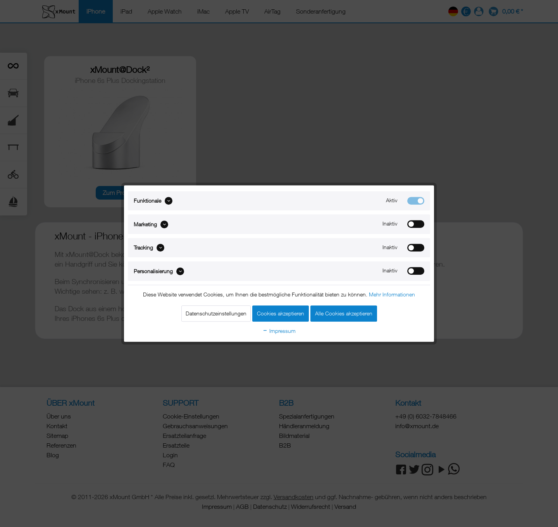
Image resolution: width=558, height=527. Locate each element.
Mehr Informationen (392, 294)
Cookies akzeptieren (280, 313)
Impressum (279, 330)
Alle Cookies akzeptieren (343, 313)
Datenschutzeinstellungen (216, 313)
